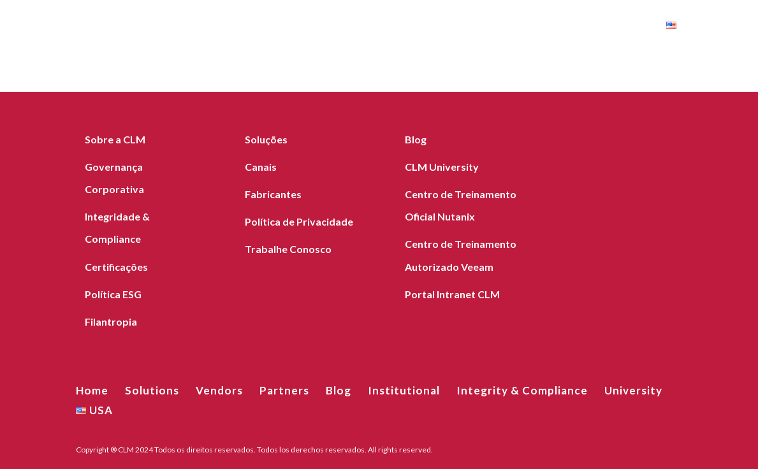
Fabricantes (273, 194)
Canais (261, 167)
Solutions (112, 26)
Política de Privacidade (299, 221)
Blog (302, 26)
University (622, 26)
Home (53, 26)
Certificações (116, 267)
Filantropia (111, 321)
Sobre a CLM (115, 139)
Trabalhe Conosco (288, 249)
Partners (246, 26)
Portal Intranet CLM (452, 294)
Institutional (368, 26)
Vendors (180, 26)
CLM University (442, 167)
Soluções (266, 139)
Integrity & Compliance (499, 26)
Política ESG (113, 294)
